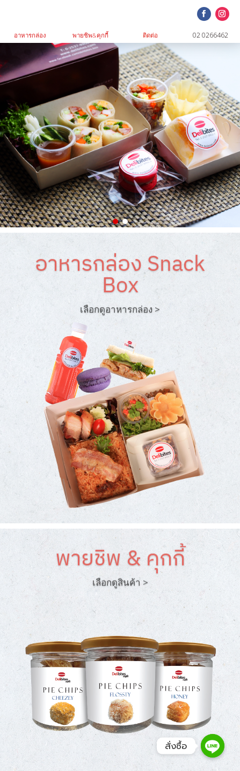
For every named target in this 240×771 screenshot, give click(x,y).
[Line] (212, 746)
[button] (115, 221)
